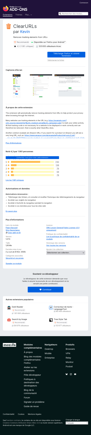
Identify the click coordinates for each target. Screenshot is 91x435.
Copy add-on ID (13, 233)
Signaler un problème (34, 402)
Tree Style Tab (60, 319)
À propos (28, 352)
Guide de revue (31, 406)
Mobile (48, 353)
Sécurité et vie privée (15, 258)
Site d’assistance (13, 230)
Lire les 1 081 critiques (15, 180)
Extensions (7, 14)
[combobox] (73, 13)
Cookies (21, 414)
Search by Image (19, 319)
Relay (68, 357)
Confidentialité (8, 414)
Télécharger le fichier (55, 60)
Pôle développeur (32, 375)
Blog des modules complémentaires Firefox (32, 359)
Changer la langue (73, 420)
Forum (27, 397)
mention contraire (14, 420)
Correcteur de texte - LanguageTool (63, 308)
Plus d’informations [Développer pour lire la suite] (13, 143)
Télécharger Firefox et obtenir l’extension (66, 54)
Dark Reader (17, 307)
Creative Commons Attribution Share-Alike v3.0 (21, 423)
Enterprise (50, 357)
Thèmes (18, 14)
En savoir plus (11, 211)
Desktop (49, 349)
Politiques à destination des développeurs (31, 382)
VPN (68, 353)
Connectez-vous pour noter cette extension (32, 157)
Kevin (25, 31)
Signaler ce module (14, 263)
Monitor (69, 362)
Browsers (70, 349)
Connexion (84, 3)
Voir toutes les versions (56, 245)
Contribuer (45, 289)
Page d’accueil (12, 228)
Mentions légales (34, 414)
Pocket (69, 366)
